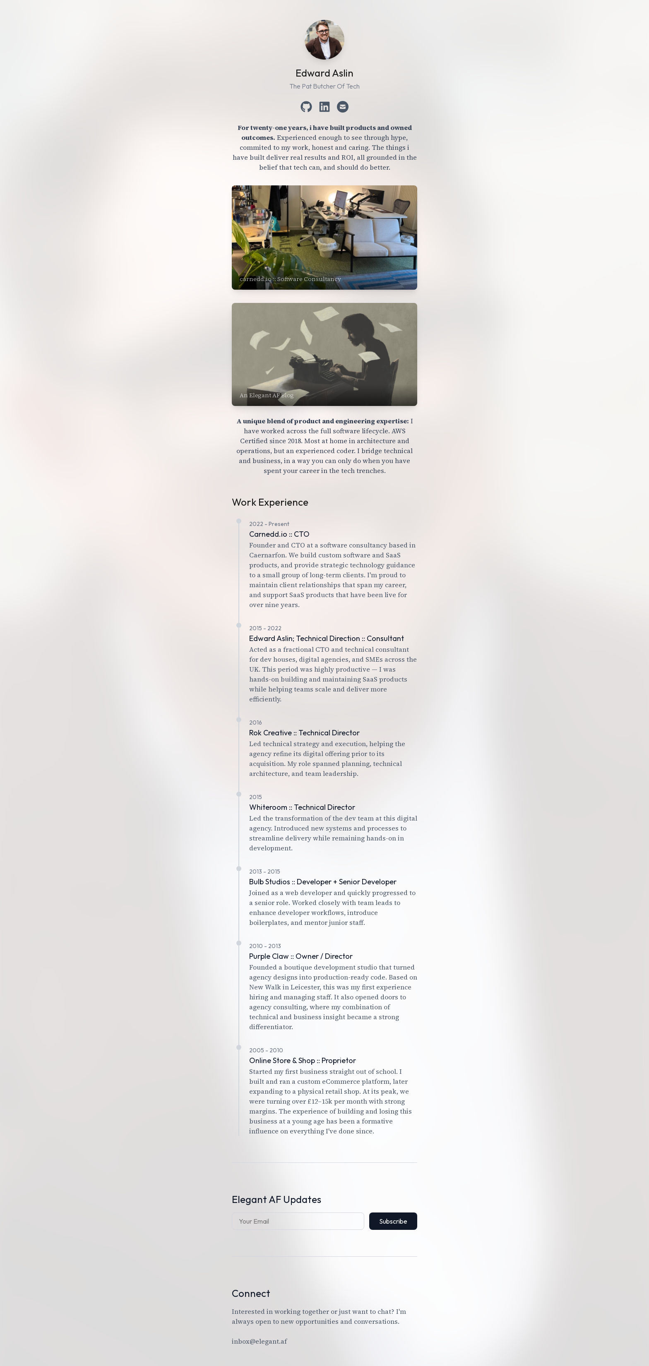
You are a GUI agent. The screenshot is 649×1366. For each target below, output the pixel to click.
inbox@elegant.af (259, 1341)
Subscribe (393, 1221)
